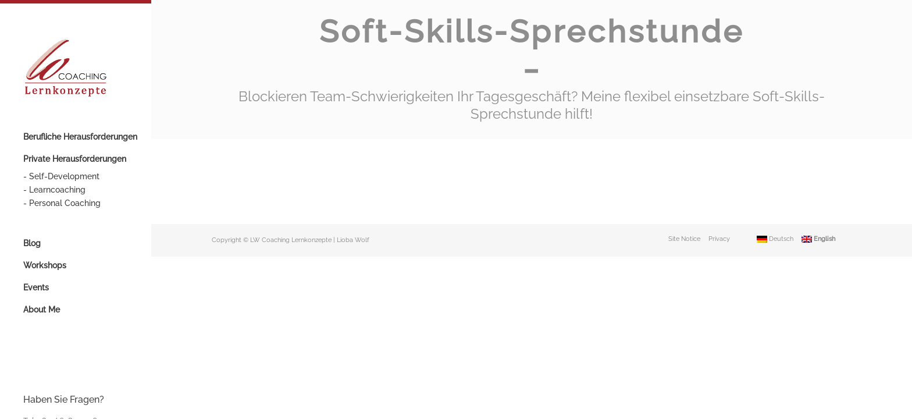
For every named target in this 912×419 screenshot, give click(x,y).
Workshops (44, 265)
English (818, 196)
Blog (32, 243)
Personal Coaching (65, 203)
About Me (41, 309)
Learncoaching (57, 189)
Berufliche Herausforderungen (80, 136)
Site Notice (684, 196)
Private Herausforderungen (74, 159)
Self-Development (64, 176)
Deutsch (775, 196)
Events (36, 287)
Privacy (719, 196)
